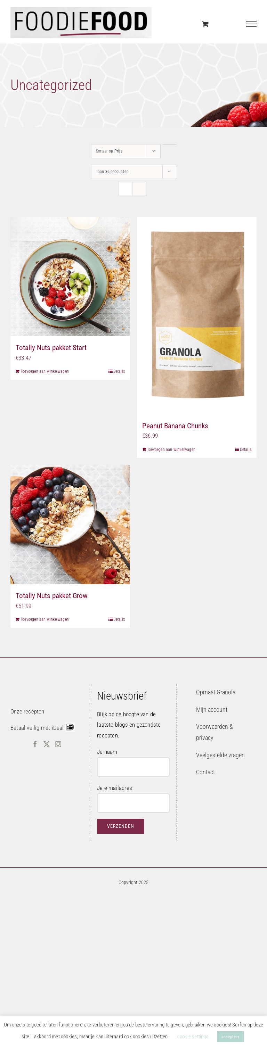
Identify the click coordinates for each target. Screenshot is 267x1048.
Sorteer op (109, 151)
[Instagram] (58, 744)
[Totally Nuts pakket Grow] (70, 524)
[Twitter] (46, 744)
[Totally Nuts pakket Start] (70, 276)
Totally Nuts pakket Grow (52, 596)
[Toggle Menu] (251, 24)
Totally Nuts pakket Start (51, 348)
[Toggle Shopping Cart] (205, 23)
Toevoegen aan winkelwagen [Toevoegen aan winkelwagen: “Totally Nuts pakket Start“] (45, 371)
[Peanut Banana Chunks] (197, 315)
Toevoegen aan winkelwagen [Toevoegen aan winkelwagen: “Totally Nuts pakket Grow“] (45, 619)
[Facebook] (35, 744)
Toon (112, 171)
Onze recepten (27, 711)
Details (119, 371)
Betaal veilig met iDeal (37, 727)
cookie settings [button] (193, 1036)
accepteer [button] (230, 1036)
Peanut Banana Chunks (175, 426)
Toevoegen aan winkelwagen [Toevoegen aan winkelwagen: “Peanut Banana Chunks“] (171, 449)
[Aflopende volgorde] (169, 144)
